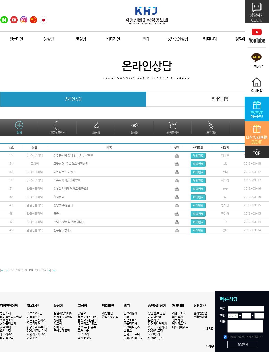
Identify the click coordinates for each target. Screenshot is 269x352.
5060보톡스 (155, 338)
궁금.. (58, 214)
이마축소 (32, 338)
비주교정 (83, 334)
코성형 (81, 39)
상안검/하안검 (156, 313)
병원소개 (5, 313)
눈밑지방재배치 (63, 313)
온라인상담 (200, 313)
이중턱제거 (33, 324)
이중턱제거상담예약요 (67, 180)
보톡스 (128, 331)
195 (37, 270)
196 (43, 270)
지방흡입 (107, 313)
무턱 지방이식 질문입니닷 (70, 222)
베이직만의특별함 (11, 317)
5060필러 (154, 334)
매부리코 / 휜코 (87, 324)
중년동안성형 (178, 39)
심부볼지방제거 (63, 230)
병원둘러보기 (8, 324)
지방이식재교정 (36, 334)
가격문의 (59, 197)
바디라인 (113, 39)
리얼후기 (177, 317)
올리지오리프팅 (133, 338)
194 (31, 270)
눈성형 (49, 39)
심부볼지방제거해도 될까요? (72, 189)
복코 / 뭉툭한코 (87, 317)
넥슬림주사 (130, 324)
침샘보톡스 (130, 320)
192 (18, 270)
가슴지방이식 (110, 317)
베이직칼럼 (6, 338)
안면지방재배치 (157, 324)
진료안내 (5, 327)
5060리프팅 (155, 331)
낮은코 (82, 313)
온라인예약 (200, 317)
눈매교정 (59, 327)
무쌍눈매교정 (62, 331)
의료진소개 (6, 320)
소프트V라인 (34, 313)
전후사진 (177, 320)
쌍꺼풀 (58, 320)
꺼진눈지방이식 (63, 317)
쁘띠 (145, 39)
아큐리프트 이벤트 (65, 172)
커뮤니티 (210, 39)
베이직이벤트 (180, 327)
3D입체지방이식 (37, 331)
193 (24, 270)
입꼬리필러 (130, 313)
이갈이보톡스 (132, 327)
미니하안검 (154, 317)
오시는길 (5, 331)
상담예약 (242, 39)
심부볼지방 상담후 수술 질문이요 (74, 155)
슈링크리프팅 (132, 334)
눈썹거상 (153, 320)
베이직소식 (6, 334)
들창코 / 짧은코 (87, 320)
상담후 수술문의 (64, 205)
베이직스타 (179, 324)
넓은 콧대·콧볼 (87, 327)
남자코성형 (84, 338)
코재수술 (83, 331)
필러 (126, 317)
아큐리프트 (33, 317)
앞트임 (58, 324)
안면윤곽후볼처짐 (37, 327)
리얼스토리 (179, 313)
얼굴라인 (16, 39)
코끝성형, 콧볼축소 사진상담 (71, 164)
